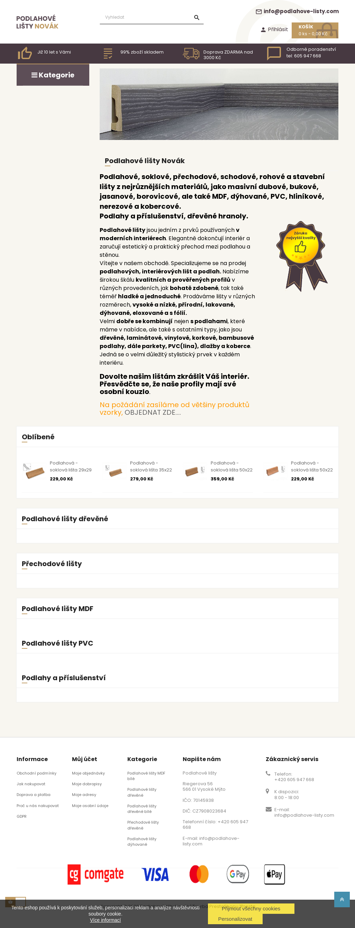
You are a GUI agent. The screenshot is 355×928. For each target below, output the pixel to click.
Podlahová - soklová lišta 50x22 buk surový (312, 470)
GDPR (22, 816)
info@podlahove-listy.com (297, 11)
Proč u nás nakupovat (38, 805)
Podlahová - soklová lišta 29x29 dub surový (71, 470)
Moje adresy (84, 794)
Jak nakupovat (31, 784)
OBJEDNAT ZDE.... (153, 412)
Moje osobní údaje (90, 805)
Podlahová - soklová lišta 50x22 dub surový (232, 470)
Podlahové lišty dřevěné (141, 792)
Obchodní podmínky (36, 773)
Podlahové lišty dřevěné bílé (141, 808)
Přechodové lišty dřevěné (143, 825)
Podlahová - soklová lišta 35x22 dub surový (151, 470)
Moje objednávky (88, 773)
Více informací (105, 920)
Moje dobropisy (87, 784)
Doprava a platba (34, 794)
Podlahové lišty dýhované (141, 841)
